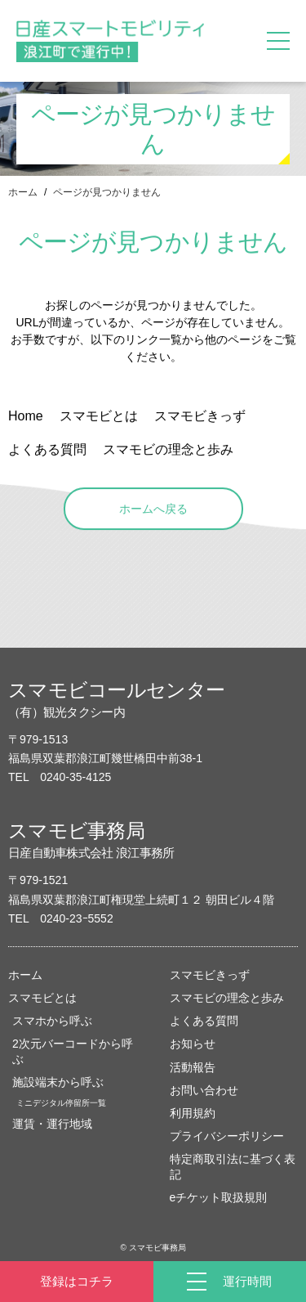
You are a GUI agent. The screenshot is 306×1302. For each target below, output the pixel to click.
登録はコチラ (76, 1281)
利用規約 (192, 1113)
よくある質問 (204, 1020)
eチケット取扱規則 (219, 1197)
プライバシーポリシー (227, 1136)
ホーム (23, 192)
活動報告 (192, 1067)
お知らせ (192, 1043)
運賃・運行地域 (52, 1123)
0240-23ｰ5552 (76, 918)
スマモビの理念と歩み (227, 997)
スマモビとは (42, 997)
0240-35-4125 (75, 776)
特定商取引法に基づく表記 (232, 1166)
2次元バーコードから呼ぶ (72, 1051)
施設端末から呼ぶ (58, 1082)
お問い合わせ (204, 1090)
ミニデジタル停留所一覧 (61, 1102)
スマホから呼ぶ (52, 1020)
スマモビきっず (210, 974)
